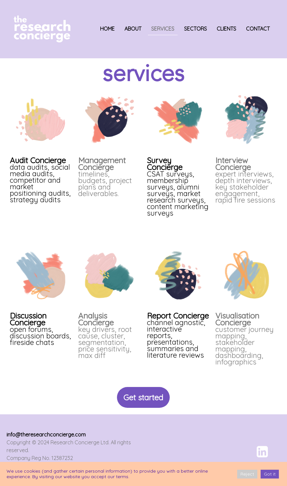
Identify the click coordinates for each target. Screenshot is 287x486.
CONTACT (258, 28)
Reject (247, 474)
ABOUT (132, 28)
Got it (270, 474)
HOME (107, 28)
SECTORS (195, 28)
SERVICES (162, 28)
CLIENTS (226, 28)
